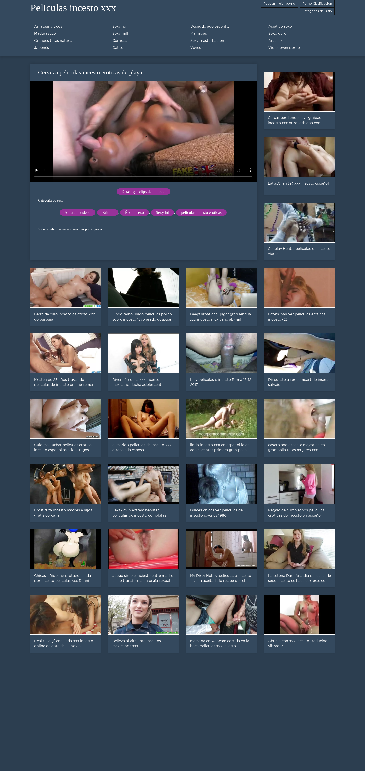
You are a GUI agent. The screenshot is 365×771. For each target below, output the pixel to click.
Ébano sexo (134, 212)
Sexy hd (162, 212)
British (107, 212)
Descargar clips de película (144, 191)
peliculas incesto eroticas (201, 212)
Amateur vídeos (77, 212)
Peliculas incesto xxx (73, 7)
